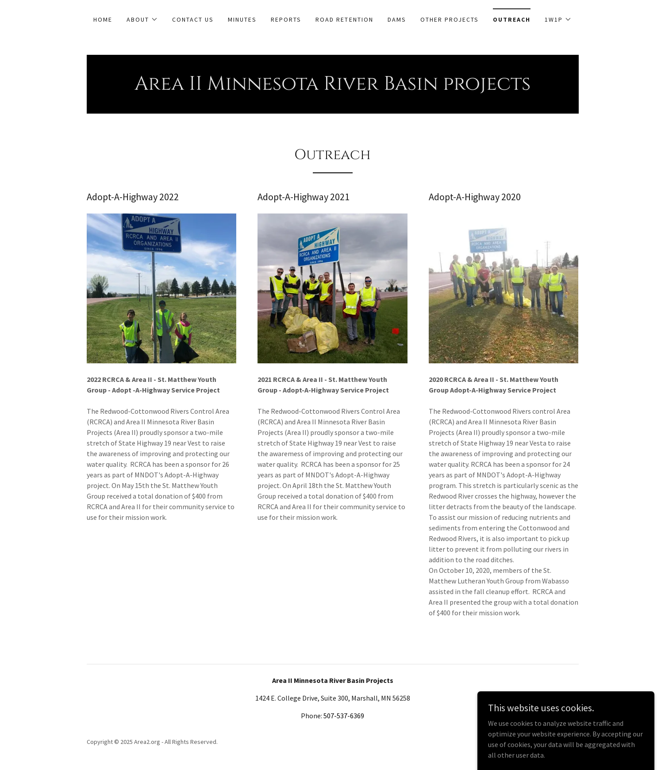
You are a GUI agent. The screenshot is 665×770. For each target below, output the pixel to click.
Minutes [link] (242, 19)
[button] (142, 19)
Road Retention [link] (344, 19)
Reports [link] (286, 19)
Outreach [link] (511, 19)
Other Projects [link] (449, 19)
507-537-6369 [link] (343, 715)
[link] (332, 87)
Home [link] (102, 19)
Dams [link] (397, 19)
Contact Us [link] (193, 19)
